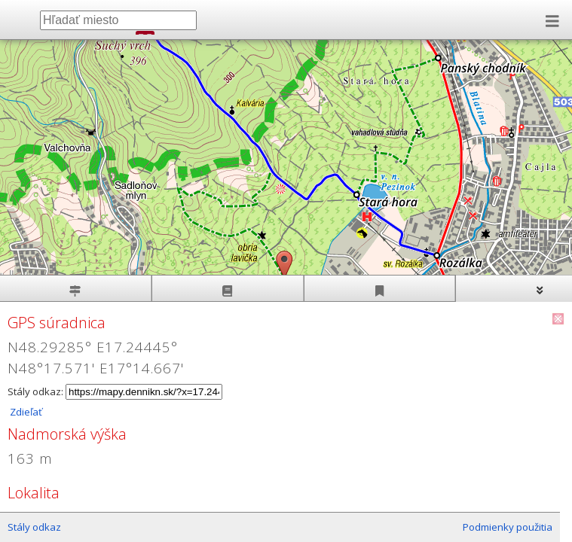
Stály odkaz (34, 527)
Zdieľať (25, 412)
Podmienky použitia (507, 527)
